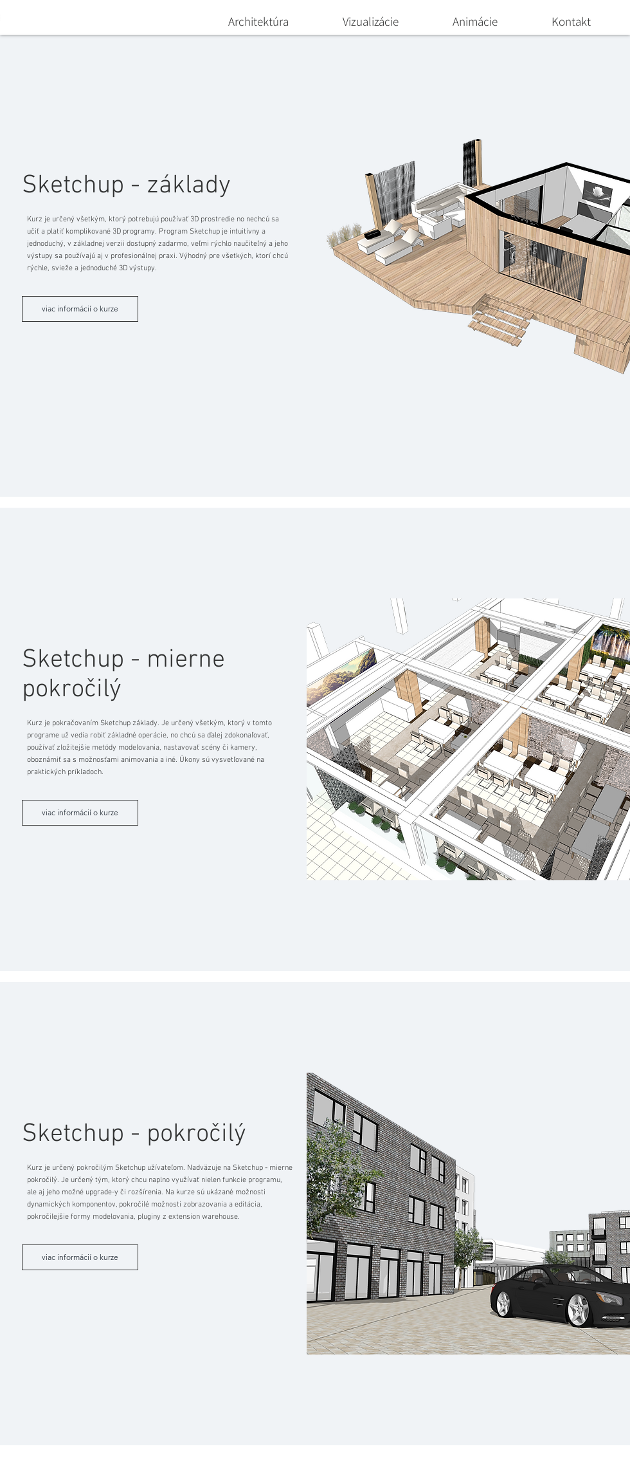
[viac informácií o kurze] (80, 309)
